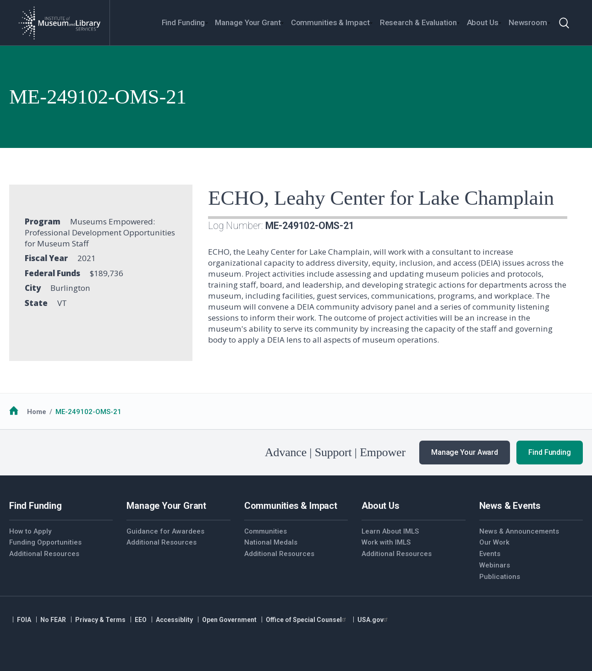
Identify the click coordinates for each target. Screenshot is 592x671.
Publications (499, 577)
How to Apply (30, 531)
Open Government (229, 619)
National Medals (270, 542)
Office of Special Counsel (307, 619)
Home (36, 412)
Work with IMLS (386, 542)
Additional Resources (44, 554)
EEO (141, 619)
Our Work (494, 542)
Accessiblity (174, 619)
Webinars (494, 565)
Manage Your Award (464, 452)
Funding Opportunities (45, 542)
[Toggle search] (564, 23)
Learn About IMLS (390, 531)
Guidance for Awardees (165, 531)
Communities (265, 531)
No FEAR (53, 619)
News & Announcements (519, 531)
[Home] (59, 23)
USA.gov (373, 619)
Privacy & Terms (100, 619)
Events (489, 554)
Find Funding (549, 452)
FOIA (24, 619)
